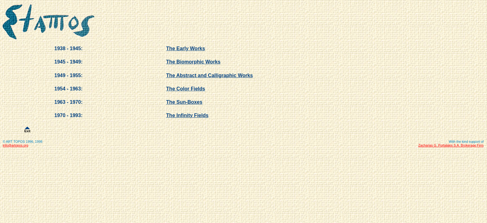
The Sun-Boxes (184, 102)
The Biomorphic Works (193, 61)
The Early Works (185, 48)
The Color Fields (185, 88)
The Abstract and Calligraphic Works (209, 75)
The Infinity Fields (187, 115)
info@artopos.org (15, 145)
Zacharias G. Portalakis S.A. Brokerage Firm (451, 145)
